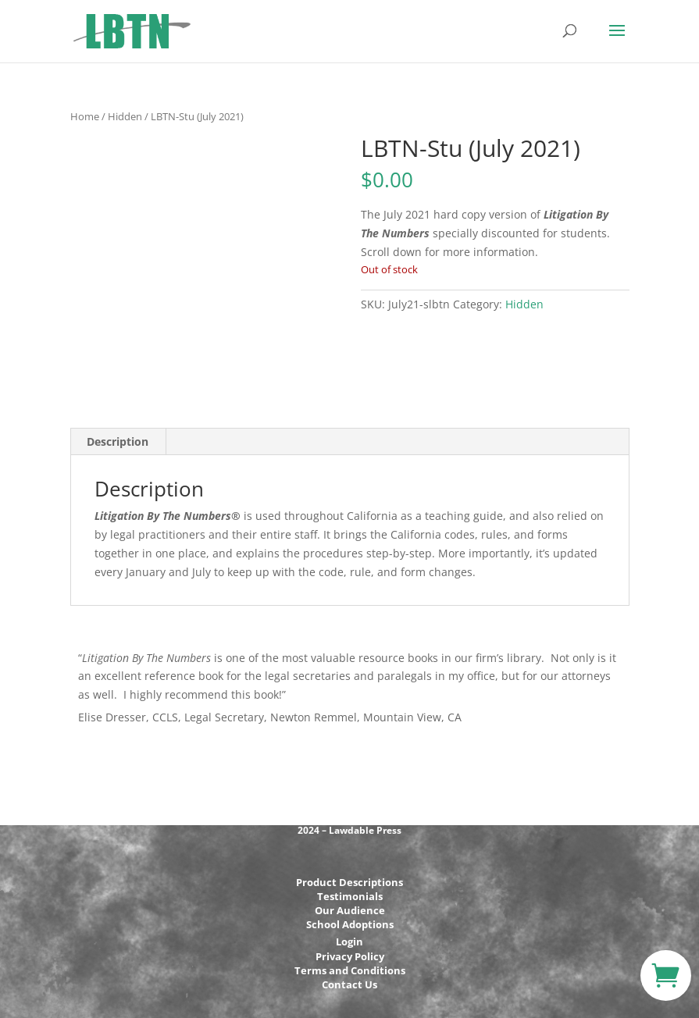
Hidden (125, 116)
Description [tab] (117, 441)
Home (84, 116)
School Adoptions (350, 924)
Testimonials (350, 896)
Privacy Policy (350, 956)
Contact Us (349, 984)
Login (349, 941)
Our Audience (350, 910)
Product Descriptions (349, 882)
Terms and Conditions (349, 970)
